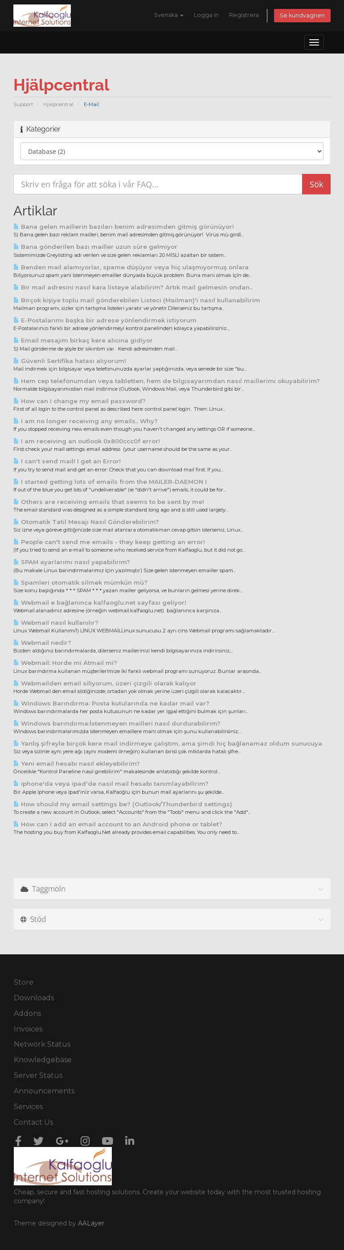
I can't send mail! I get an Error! (67, 461)
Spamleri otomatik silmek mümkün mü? (80, 582)
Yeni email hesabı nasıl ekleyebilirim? (76, 763)
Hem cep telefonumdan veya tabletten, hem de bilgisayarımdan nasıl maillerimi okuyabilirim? (166, 380)
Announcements (44, 1091)
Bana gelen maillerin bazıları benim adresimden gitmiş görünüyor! (123, 226)
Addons (27, 1013)
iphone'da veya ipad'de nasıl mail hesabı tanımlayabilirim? (111, 783)
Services (28, 1106)
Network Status (42, 1044)
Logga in (206, 15)
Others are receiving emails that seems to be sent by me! (108, 501)
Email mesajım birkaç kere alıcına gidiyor (83, 340)
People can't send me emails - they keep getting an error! (109, 541)
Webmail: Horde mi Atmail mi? (65, 662)
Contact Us (33, 1122)
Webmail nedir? (42, 642)
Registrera (244, 15)
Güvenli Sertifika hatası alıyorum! (69, 360)
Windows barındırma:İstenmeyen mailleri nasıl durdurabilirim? (117, 723)
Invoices (28, 1029)
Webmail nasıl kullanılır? (55, 622)
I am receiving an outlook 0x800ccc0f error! (86, 441)
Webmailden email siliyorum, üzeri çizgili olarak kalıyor (105, 683)
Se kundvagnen (302, 15)
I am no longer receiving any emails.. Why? (85, 421)
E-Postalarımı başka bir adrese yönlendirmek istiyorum (105, 320)
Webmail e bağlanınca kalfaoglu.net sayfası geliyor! (99, 602)
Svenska (169, 15)
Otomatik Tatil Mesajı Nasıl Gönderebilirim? (86, 521)
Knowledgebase (43, 1060)
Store (23, 982)
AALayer (91, 1223)
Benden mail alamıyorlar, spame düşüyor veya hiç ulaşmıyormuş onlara (131, 267)
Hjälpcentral (58, 104)
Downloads (34, 998)
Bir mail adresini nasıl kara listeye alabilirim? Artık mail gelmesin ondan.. (132, 287)
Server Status (38, 1075)
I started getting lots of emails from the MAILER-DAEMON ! (110, 481)
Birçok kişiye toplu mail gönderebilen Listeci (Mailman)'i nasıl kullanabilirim (136, 300)
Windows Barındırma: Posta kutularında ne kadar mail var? (111, 703)
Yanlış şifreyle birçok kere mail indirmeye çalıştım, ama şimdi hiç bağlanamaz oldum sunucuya (167, 743)
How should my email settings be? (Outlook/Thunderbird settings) (122, 804)
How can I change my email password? (79, 400)
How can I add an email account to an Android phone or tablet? (117, 824)
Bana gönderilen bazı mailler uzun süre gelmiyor (95, 246)
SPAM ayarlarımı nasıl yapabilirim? (71, 561)
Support (23, 104)
